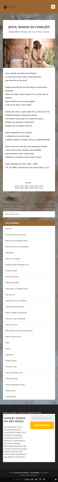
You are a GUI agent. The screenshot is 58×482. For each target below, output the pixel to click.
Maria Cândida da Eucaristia (16, 313)
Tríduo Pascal (10, 391)
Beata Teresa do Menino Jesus (16, 241)
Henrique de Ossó (27, 32)
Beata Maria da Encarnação (15, 235)
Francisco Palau (11, 271)
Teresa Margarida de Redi (15, 385)
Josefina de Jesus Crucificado (16, 301)
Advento (8, 229)
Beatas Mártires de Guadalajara (17, 247)
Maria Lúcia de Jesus (13, 337)
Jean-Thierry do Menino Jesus (16, 289)
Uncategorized (10, 397)
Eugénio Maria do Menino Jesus (17, 265)
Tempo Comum (42, 32)
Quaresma (9, 355)
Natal (7, 343)
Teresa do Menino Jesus (14, 373)
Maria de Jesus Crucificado (15, 319)
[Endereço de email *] (42, 418)
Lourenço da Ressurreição (15, 307)
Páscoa (7, 349)
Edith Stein (9, 253)
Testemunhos (34, 473)
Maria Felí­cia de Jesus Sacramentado (19, 331)
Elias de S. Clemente (12, 259)
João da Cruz (10, 295)
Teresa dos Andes (11, 379)
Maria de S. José (11, 325)
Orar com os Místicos (21, 473)
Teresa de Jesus (11, 367)
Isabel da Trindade (12, 283)
